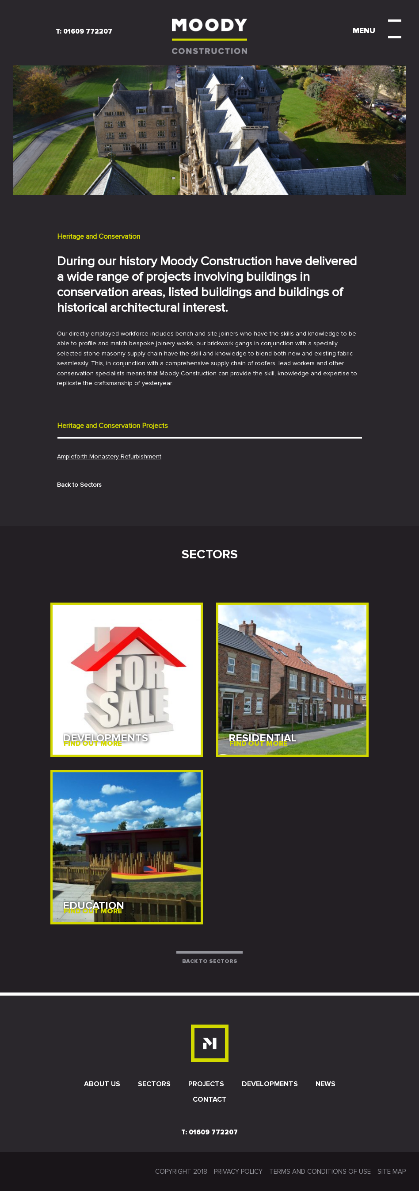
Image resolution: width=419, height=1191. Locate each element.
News (325, 1084)
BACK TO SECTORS (209, 961)
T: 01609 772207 (84, 31)
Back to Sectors (79, 485)
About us (102, 1084)
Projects (206, 1084)
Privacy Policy (238, 1172)
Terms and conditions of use (320, 1172)
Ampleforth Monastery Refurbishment (109, 456)
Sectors (154, 1084)
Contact (210, 1099)
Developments (270, 1084)
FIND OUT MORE (93, 743)
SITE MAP (391, 1172)
